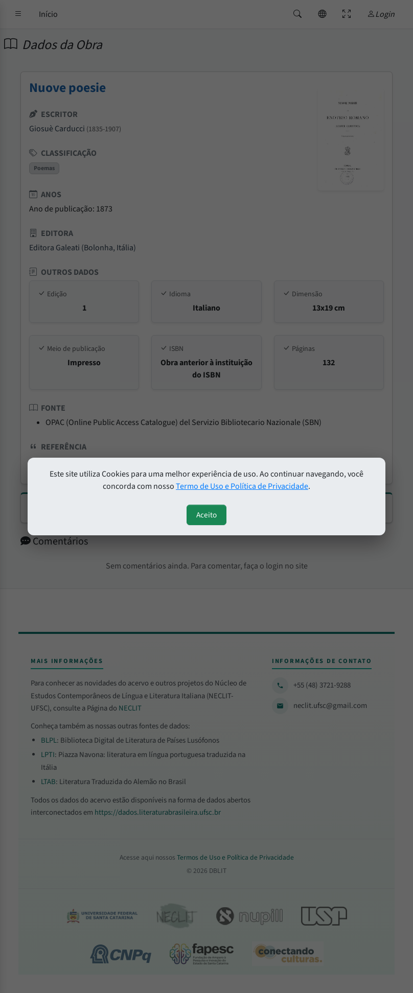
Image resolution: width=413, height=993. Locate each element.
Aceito (206, 515)
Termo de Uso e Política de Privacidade (242, 486)
